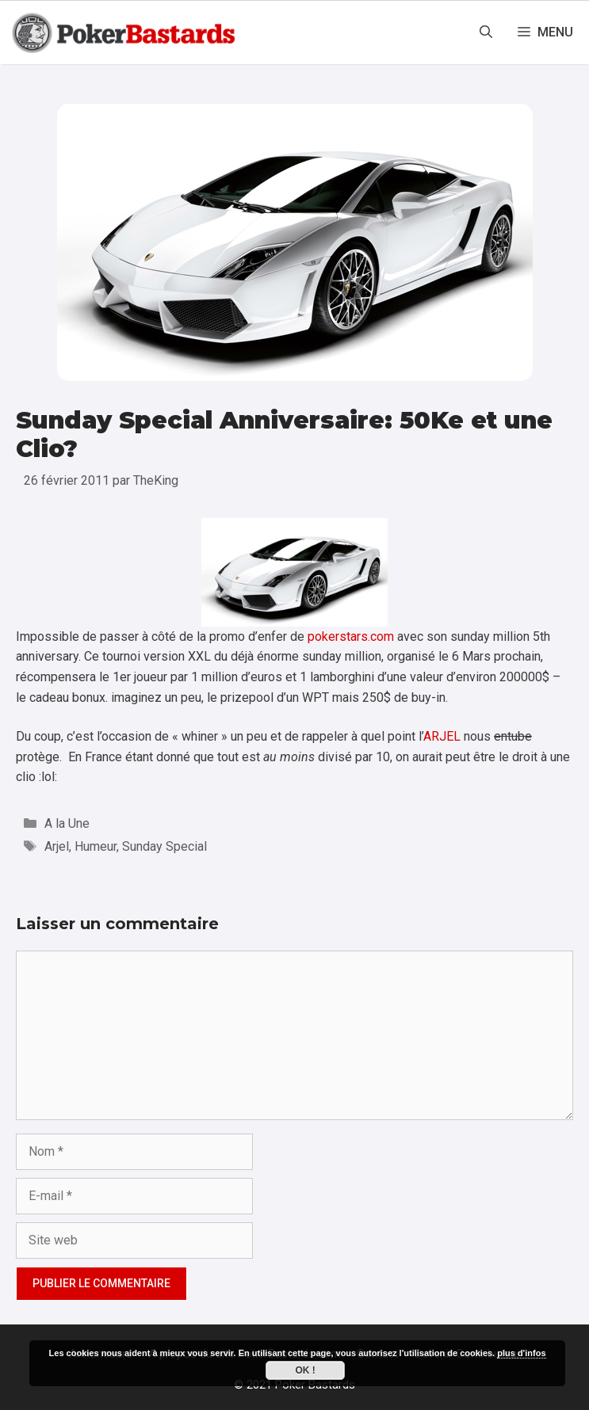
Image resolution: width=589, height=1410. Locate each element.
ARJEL (442, 736)
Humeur (96, 846)
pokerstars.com (351, 636)
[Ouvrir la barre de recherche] (486, 32)
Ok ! (305, 1370)
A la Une (67, 823)
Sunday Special (164, 846)
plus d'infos (521, 1353)
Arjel (56, 846)
